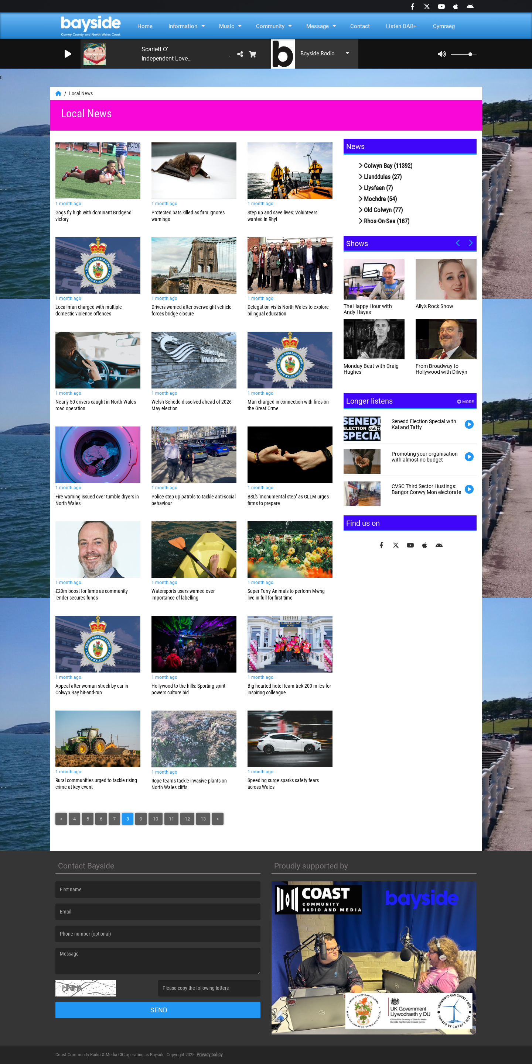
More (465, 402)
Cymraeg (444, 26)
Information (182, 26)
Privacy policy (209, 1054)
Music (226, 26)
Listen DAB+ (401, 26)
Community (270, 26)
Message (317, 26)
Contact (360, 26)
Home (145, 26)
